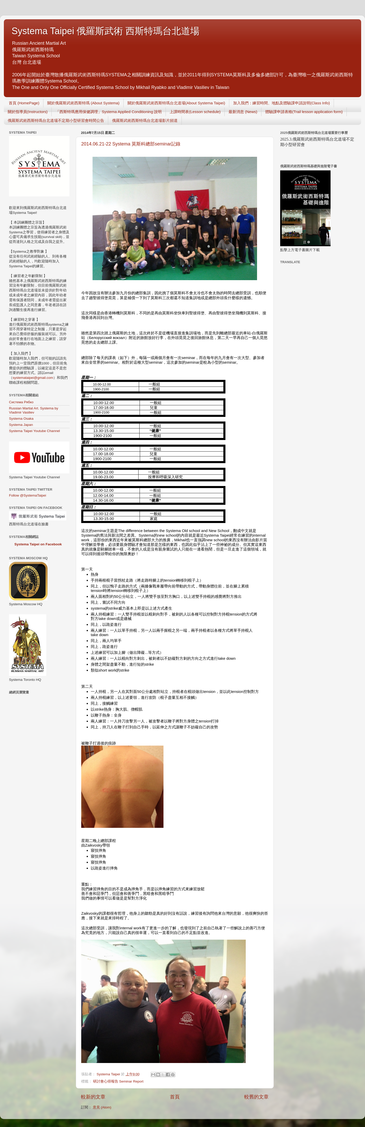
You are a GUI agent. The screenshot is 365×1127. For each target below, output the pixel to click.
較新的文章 (93, 1096)
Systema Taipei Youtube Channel (34, 431)
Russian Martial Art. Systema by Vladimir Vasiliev (33, 410)
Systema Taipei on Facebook (38, 544)
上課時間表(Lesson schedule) (195, 111)
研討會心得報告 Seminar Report (118, 1081)
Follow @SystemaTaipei (27, 495)
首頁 (175, 1096)
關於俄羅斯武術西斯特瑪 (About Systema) (83, 103)
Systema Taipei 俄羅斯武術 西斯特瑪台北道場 (105, 31)
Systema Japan (21, 425)
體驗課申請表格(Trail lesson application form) (304, 111)
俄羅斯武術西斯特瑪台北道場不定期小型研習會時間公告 (56, 120)
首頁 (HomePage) (24, 103)
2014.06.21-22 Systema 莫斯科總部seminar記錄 (130, 143)
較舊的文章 (256, 1096)
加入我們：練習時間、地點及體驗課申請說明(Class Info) (281, 103)
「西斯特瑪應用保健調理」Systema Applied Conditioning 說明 (109, 111)
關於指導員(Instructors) (28, 111)
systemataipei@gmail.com (33, 378)
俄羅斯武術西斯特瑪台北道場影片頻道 (145, 120)
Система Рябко (21, 402)
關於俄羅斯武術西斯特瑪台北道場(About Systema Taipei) (176, 103)
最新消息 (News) (243, 111)
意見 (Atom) (102, 1107)
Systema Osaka (21, 418)
